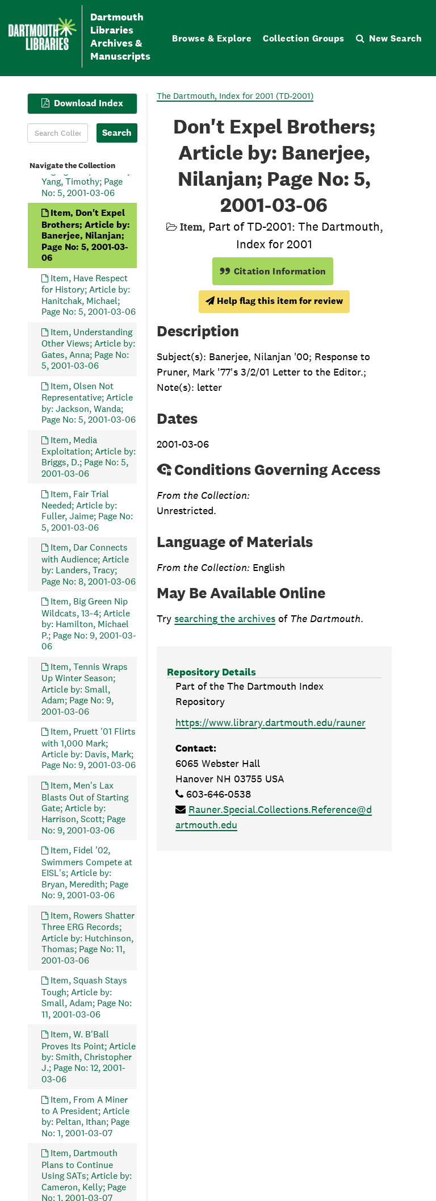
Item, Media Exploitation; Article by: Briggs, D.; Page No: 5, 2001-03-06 (88, 456)
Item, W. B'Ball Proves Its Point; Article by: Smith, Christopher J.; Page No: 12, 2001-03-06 (88, 1056)
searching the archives (224, 618)
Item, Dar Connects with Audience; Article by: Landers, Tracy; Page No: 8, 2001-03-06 (88, 564)
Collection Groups (304, 38)
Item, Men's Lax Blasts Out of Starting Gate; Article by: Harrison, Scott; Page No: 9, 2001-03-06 (84, 807)
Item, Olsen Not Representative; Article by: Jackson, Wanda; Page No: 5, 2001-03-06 (88, 403)
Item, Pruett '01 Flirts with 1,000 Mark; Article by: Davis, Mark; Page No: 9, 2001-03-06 (88, 748)
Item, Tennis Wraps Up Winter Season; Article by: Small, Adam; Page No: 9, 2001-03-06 (84, 689)
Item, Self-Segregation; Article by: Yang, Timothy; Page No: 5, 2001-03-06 (87, 176)
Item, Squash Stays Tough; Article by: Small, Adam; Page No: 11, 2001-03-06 (86, 997)
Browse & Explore (211, 38)
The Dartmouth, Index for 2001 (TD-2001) (235, 95)
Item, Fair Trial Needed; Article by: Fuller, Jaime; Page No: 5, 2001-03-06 (87, 510)
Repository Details (211, 671)
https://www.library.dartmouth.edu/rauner (270, 722)
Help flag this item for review (274, 301)
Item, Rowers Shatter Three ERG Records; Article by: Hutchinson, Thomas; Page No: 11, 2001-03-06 (88, 938)
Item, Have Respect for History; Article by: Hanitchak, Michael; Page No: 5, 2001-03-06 (88, 295)
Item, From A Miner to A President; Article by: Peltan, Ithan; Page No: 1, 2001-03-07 (85, 1116)
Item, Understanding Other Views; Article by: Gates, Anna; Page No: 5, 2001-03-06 (88, 349)
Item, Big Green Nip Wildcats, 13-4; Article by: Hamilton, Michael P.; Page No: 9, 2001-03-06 (88, 623)
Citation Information (272, 271)
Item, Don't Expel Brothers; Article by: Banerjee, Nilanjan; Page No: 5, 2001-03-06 (85, 235)
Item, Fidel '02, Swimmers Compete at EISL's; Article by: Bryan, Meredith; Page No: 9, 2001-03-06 (86, 873)
